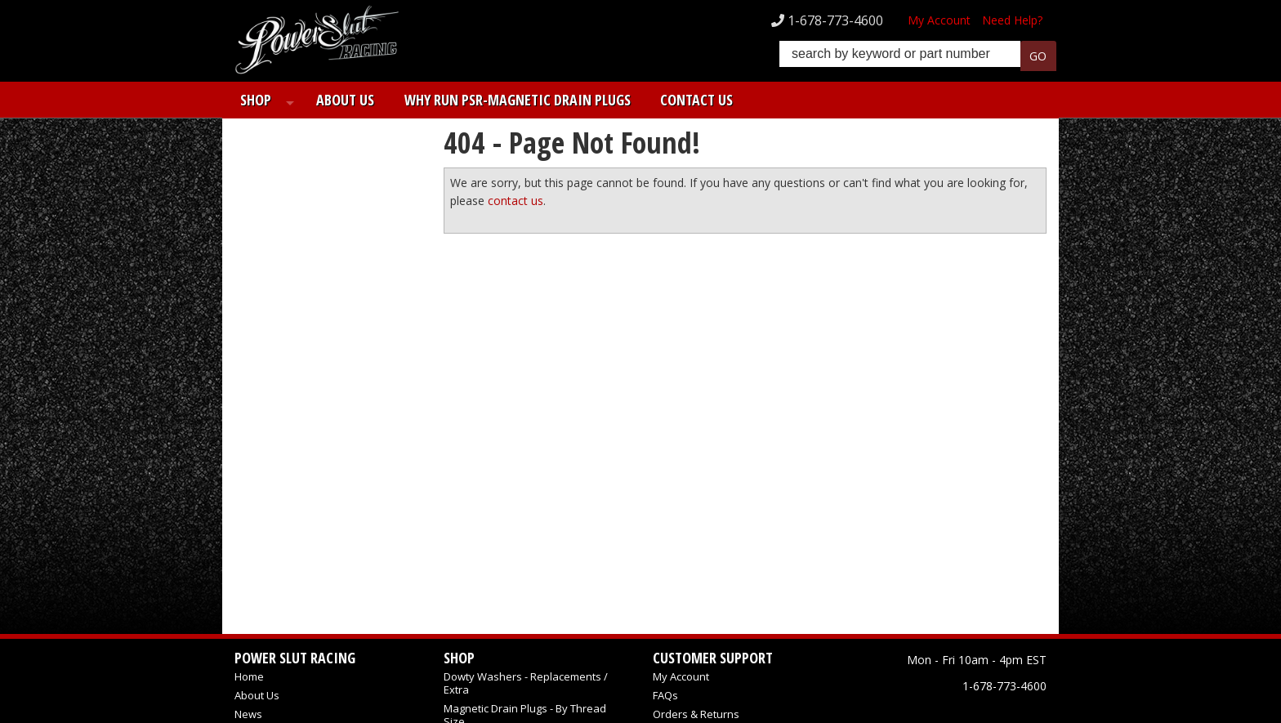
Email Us (289, 437)
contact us (515, 200)
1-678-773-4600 (304, 466)
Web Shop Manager (1007, 692)
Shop (250, 99)
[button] (917, 58)
